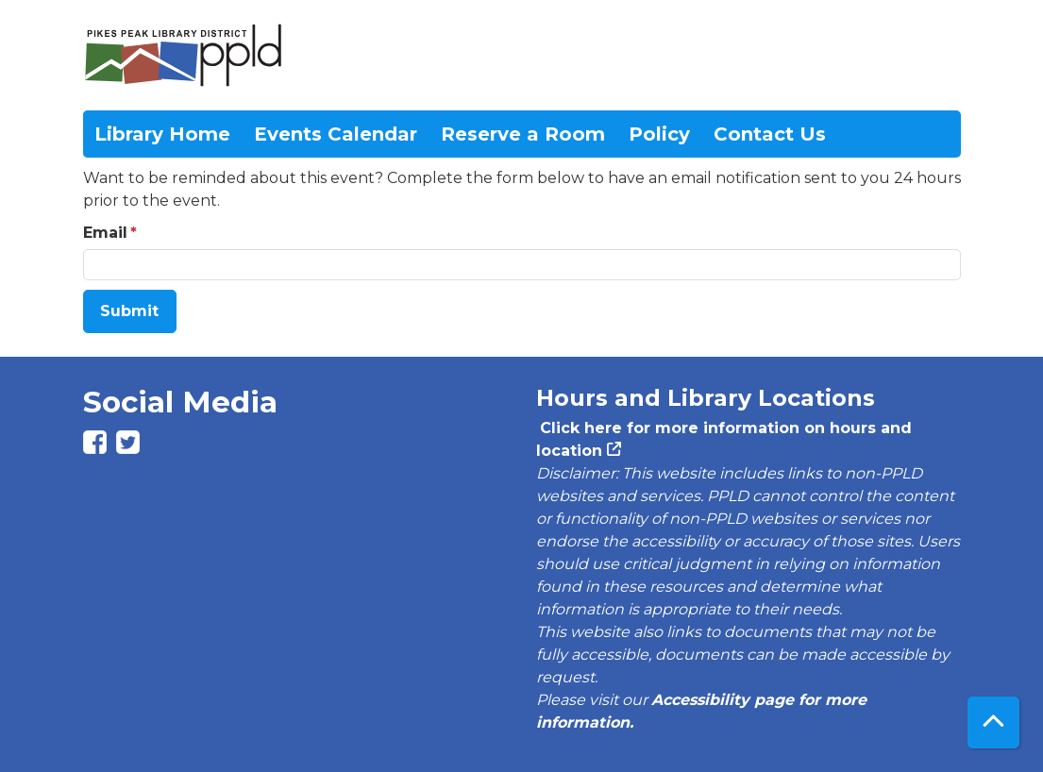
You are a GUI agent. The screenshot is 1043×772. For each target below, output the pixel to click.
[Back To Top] (993, 722)
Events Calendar (335, 134)
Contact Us (770, 134)
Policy (659, 134)
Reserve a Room (523, 134)
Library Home (162, 134)
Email (105, 233)
